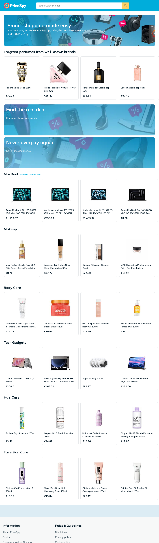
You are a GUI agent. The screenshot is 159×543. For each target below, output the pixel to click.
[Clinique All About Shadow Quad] (99, 222)
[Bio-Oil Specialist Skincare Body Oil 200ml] (99, 281)
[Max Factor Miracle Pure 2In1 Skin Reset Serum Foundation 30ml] (22, 222)
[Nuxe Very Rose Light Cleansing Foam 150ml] (60, 445)
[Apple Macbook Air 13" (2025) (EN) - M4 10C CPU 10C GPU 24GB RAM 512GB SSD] (99, 167)
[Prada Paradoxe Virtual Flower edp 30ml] (60, 78)
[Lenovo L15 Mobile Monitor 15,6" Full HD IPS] (137, 335)
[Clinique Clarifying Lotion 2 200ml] (22, 445)
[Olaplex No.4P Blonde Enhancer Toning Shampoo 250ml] (137, 390)
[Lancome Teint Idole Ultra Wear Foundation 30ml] (60, 222)
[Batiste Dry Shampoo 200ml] (22, 390)
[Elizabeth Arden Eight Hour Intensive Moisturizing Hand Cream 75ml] (22, 281)
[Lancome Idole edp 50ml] (137, 78)
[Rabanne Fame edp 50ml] (22, 78)
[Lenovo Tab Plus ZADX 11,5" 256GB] (22, 335)
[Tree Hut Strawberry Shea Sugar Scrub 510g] (60, 281)
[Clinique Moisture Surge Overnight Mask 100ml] (99, 445)
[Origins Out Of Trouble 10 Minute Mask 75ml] (137, 445)
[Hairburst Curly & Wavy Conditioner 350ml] (99, 390)
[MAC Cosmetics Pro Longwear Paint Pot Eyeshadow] (137, 222)
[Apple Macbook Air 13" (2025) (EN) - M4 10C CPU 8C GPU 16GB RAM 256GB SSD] (60, 167)
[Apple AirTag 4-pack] (99, 335)
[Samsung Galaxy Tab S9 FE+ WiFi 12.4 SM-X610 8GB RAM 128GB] (60, 335)
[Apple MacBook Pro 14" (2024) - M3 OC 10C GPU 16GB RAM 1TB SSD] (137, 167)
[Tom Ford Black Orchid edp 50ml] (99, 78)
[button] (80, 533)
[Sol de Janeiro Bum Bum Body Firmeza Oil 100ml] (137, 281)
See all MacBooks (30, 141)
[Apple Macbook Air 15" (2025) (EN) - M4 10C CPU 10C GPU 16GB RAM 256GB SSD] (22, 167)
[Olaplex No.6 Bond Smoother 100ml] (60, 390)
